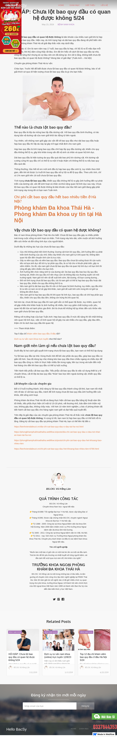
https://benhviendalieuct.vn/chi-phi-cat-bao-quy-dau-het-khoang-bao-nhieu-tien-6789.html (56, 449)
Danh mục (75, 5)
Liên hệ (104, 5)
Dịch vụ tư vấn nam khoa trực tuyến (31, 339)
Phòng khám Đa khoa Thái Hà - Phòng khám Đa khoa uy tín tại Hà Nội (58, 214)
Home (61, 5)
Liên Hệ (107, 729)
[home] (16, 4)
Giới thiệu (90, 5)
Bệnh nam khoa (66, 24)
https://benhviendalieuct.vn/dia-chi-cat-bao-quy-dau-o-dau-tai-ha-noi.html (48, 426)
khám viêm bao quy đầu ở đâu (41, 333)
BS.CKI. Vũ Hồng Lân (58, 489)
